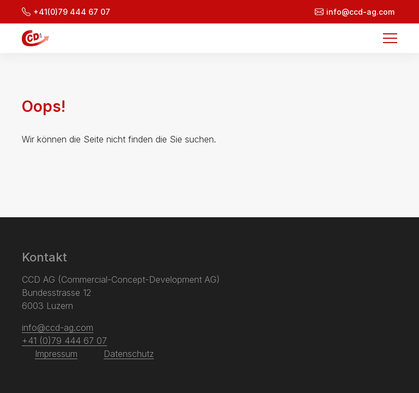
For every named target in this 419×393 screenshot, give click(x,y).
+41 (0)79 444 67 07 (64, 340)
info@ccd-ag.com (354, 11)
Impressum (56, 353)
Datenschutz (129, 353)
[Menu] (390, 38)
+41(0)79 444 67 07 (66, 11)
